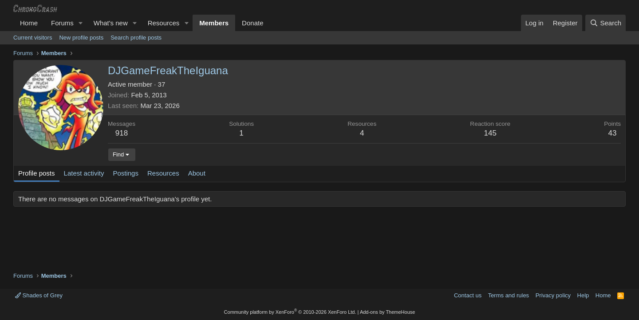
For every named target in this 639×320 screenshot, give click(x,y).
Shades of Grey (39, 295)
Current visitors (32, 37)
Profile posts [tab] (36, 173)
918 (121, 133)
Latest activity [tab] (84, 173)
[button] (81, 23)
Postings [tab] (125, 173)
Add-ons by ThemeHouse (387, 312)
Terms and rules (508, 295)
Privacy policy (553, 295)
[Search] (605, 23)
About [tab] (196, 173)
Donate (252, 23)
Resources (164, 23)
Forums (62, 23)
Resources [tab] (163, 173)
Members (214, 23)
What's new (111, 23)
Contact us (467, 295)
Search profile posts (136, 37)
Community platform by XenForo (290, 312)
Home (29, 23)
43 (612, 133)
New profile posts (81, 37)
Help (583, 295)
